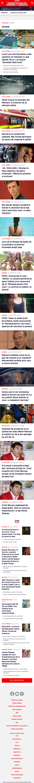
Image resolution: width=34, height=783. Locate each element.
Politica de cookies (17, 695)
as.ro (17, 737)
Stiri (17, 717)
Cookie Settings (17, 698)
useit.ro (17, 760)
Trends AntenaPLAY (17, 769)
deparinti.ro (17, 747)
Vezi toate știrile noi (17, 675)
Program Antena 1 (17, 714)
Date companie (17, 704)
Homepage (5, 23)
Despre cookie (17, 711)
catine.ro (17, 740)
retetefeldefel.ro (17, 763)
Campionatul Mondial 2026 (18, 13)
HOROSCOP (4, 13)
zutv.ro (17, 766)
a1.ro (17, 731)
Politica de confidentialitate (17, 701)
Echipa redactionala (17, 724)
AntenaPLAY (17, 773)
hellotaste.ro (17, 743)
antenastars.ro (17, 734)
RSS (17, 708)
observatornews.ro (17, 753)
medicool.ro (17, 750)
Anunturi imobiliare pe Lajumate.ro (17, 720)
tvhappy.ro (17, 757)
